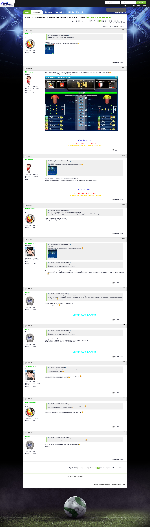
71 (92, 21)
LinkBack (105, 26)
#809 (123, 398)
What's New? (37, 12)
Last (122, 21)
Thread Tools (113, 26)
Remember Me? (131, 6)
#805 (123, 238)
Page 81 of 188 (75, 21)
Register (144, 5)
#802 (123, 67)
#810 (123, 432)
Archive (95, 484)
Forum (27, 12)
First (82, 21)
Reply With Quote (118, 62)
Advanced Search (120, 12)
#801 (123, 29)
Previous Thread (71, 476)
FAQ (77, 12)
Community (48, 12)
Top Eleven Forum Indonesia (57, 17)
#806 (123, 288)
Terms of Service (116, 484)
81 (100, 21)
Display (121, 26)
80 (97, 21)
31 (89, 21)
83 (105, 21)
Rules (82, 12)
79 (94, 21)
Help (138, 5)
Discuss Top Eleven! (40, 17)
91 (108, 21)
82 (103, 21)
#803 (123, 155)
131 (111, 21)
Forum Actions (59, 12)
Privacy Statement (104, 484)
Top (124, 484)
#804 (123, 204)
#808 (123, 362)
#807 (123, 325)
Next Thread (80, 476)
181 (115, 21)
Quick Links (70, 12)
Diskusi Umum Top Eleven (77, 17)
